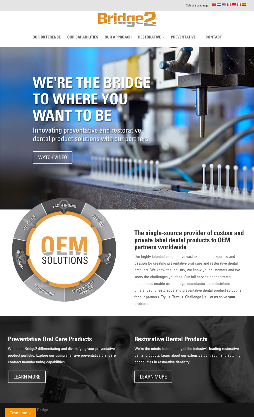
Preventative (183, 43)
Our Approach (118, 43)
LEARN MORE (26, 377)
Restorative (149, 43)
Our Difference (46, 43)
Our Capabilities (82, 43)
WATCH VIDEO (52, 157)
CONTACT (214, 43)
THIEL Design (37, 409)
